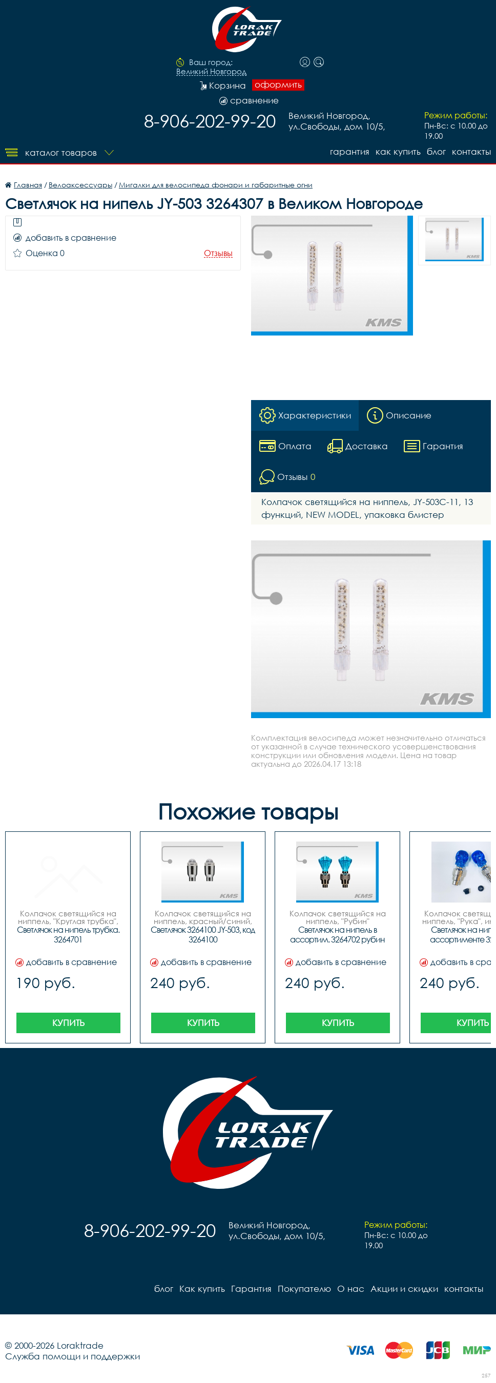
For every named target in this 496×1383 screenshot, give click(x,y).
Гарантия (349, 151)
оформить (278, 84)
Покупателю (304, 1288)
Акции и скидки (404, 1288)
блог (436, 151)
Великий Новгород (211, 72)
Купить (68, 1022)
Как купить (398, 151)
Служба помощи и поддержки (72, 1356)
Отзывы (218, 253)
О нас (350, 1288)
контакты (471, 151)
